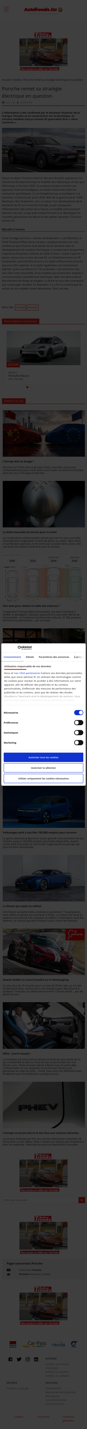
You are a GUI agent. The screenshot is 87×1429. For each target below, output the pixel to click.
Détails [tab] (30, 656)
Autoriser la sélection (43, 767)
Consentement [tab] (12, 656)
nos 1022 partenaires (27, 673)
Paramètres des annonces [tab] (54, 656)
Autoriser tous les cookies (43, 757)
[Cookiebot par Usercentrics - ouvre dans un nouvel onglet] (18, 648)
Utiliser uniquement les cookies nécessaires (43, 778)
